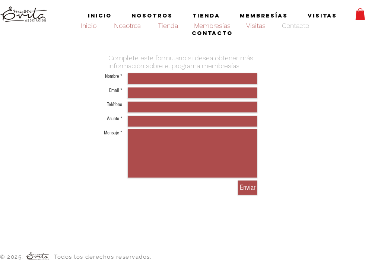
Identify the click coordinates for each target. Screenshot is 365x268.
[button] (360, 14)
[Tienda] (168, 25)
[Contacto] (295, 25)
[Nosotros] (127, 25)
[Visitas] (256, 25)
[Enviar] (247, 188)
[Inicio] (89, 25)
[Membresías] (212, 25)
